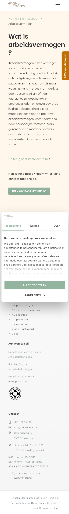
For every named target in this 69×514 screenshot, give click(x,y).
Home (12, 18)
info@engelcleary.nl (25, 427)
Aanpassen (34, 295)
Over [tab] (57, 225)
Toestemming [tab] (12, 225)
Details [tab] (34, 225)
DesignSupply (38, 503)
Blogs (15, 333)
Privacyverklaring (22, 477)
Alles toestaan (34, 285)
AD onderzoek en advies (26, 310)
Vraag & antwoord (23, 328)
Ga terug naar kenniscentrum (28, 159)
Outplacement (20, 319)
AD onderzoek (20, 314)
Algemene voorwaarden (26, 473)
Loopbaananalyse (22, 305)
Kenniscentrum (30, 18)
